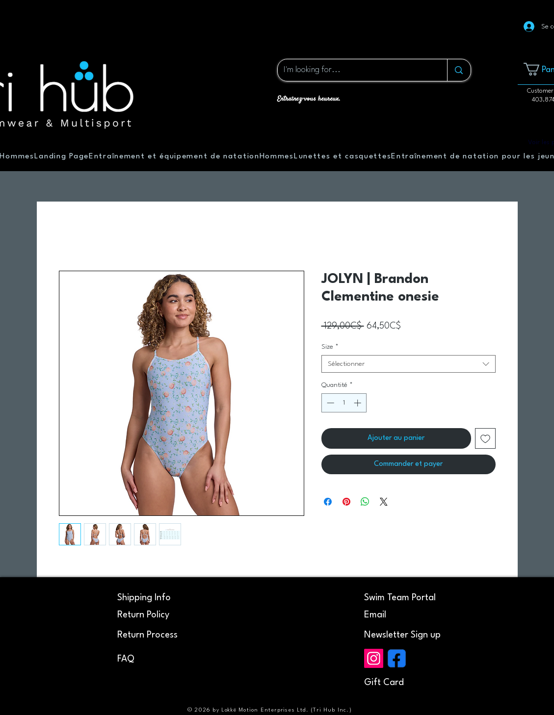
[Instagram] (373, 658)
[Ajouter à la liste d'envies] (485, 438)
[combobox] (408, 364)
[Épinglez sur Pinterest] (346, 502)
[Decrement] (329, 403)
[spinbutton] (344, 403)
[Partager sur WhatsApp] (365, 502)
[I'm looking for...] (355, 70)
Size (330, 346)
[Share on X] (384, 502)
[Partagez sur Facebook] (328, 502)
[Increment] (358, 403)
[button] (402, 635)
